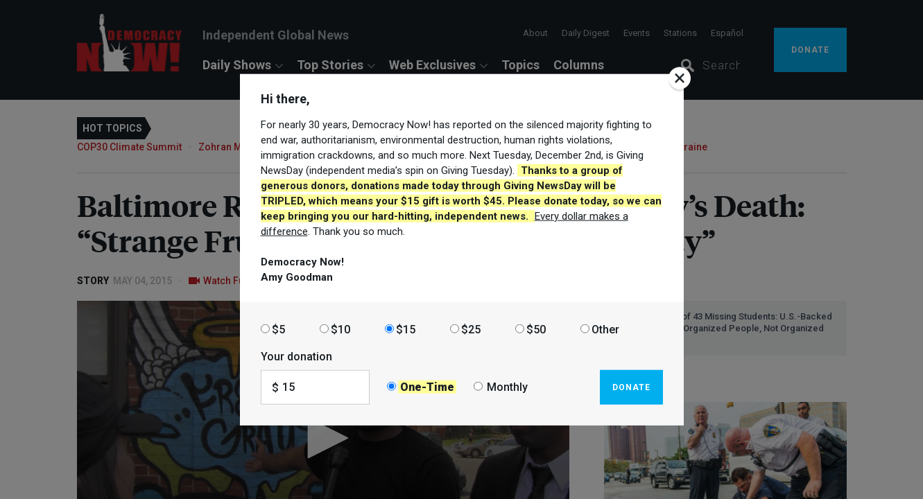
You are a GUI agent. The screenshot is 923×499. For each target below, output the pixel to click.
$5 (278, 328)
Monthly (507, 387)
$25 (471, 328)
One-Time (427, 387)
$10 (340, 328)
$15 (405, 328)
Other (605, 328)
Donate (631, 387)
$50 (536, 328)
